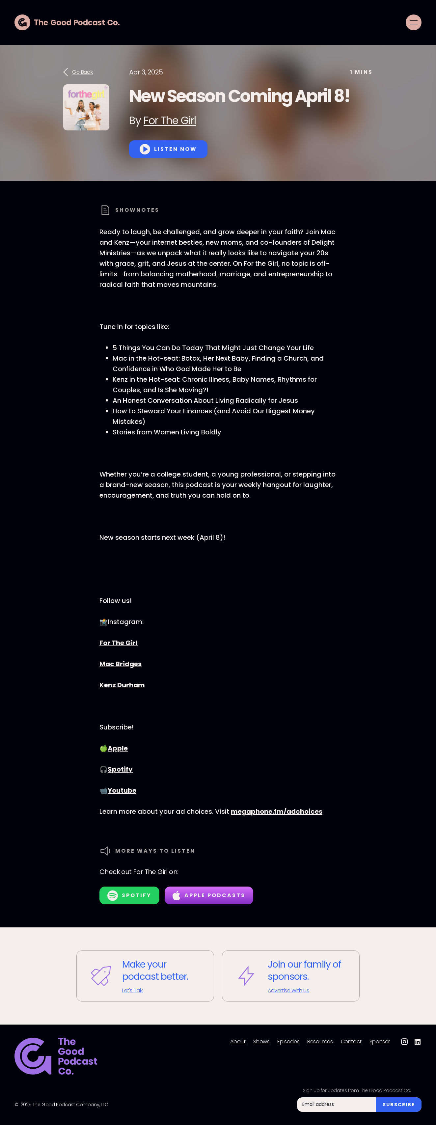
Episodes (288, 1041)
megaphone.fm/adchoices (276, 811)
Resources (320, 1041)
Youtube (122, 790)
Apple (118, 748)
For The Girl (170, 120)
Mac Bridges (120, 664)
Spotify (120, 769)
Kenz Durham (122, 685)
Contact (351, 1041)
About (237, 1041)
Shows (261, 1041)
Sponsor (379, 1041)
